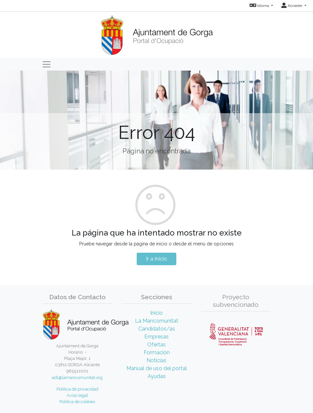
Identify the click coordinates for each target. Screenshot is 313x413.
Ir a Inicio (156, 259)
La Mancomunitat (156, 321)
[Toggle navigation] (46, 64)
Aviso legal (77, 395)
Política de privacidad (77, 389)
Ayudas (157, 376)
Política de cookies (77, 401)
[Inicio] (156, 33)
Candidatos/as (156, 329)
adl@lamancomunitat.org (77, 377)
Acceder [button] (292, 5)
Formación (157, 352)
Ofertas (156, 344)
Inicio (156, 313)
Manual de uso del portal (156, 368)
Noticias (156, 360)
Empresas (156, 337)
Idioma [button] (260, 5)
